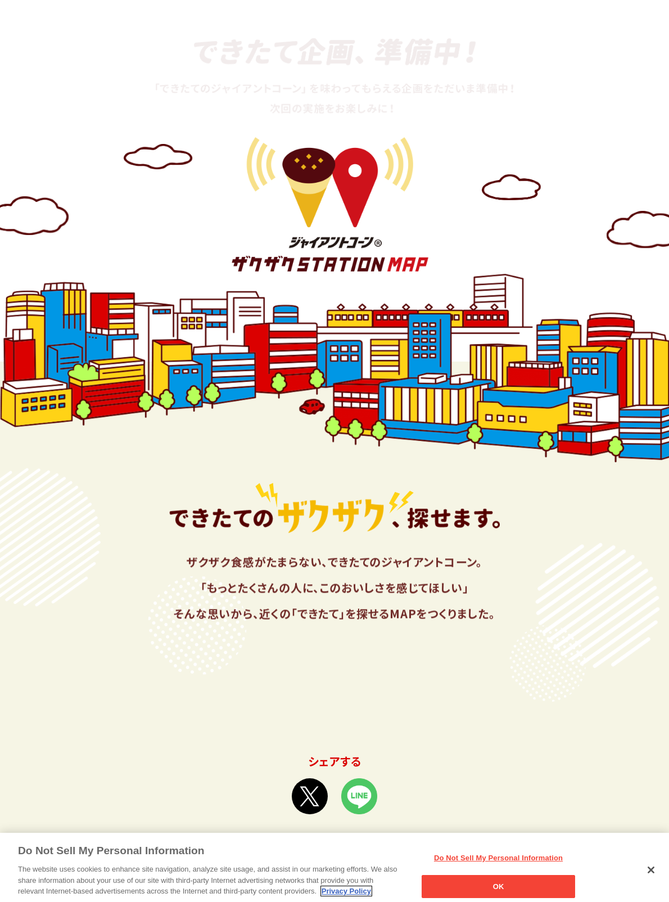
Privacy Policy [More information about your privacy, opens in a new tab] (346, 896)
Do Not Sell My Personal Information (498, 863)
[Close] (651, 875)
